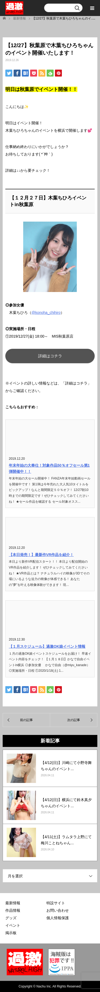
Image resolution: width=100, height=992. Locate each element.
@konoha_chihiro (46, 312)
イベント (12, 925)
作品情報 (12, 910)
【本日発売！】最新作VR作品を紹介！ (41, 555)
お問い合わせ (57, 910)
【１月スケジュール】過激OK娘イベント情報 (47, 646)
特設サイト (55, 903)
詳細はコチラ (50, 356)
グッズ (11, 918)
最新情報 (12, 903)
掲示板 (11, 933)
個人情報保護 (57, 918)
